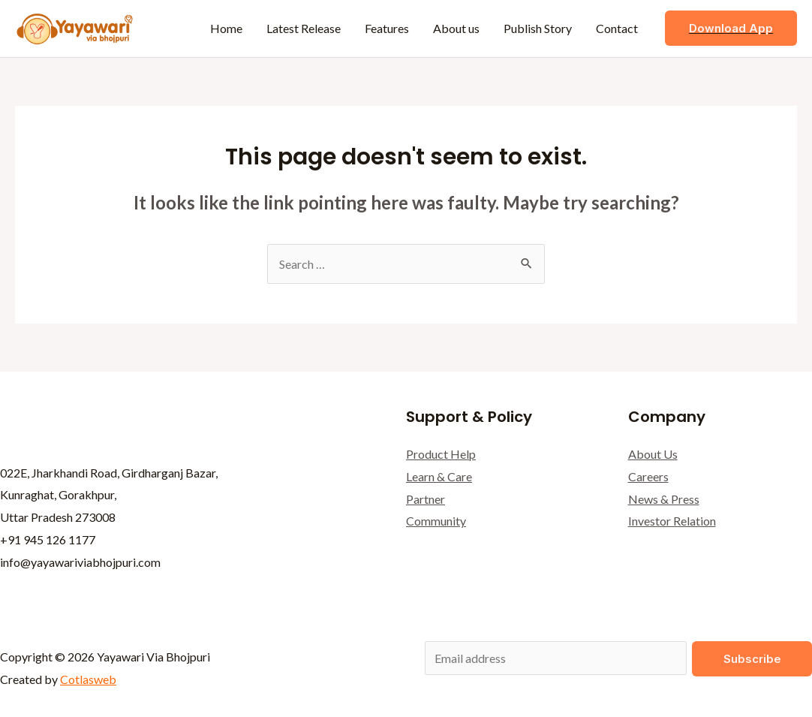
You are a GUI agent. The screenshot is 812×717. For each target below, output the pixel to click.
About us (456, 28)
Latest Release (303, 28)
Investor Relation (672, 521)
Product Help (441, 454)
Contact (617, 28)
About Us (653, 454)
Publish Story (538, 28)
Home (226, 28)
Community (436, 521)
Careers (648, 476)
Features (387, 28)
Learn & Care (439, 476)
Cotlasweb (88, 679)
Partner (425, 499)
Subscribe (752, 659)
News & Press (663, 499)
